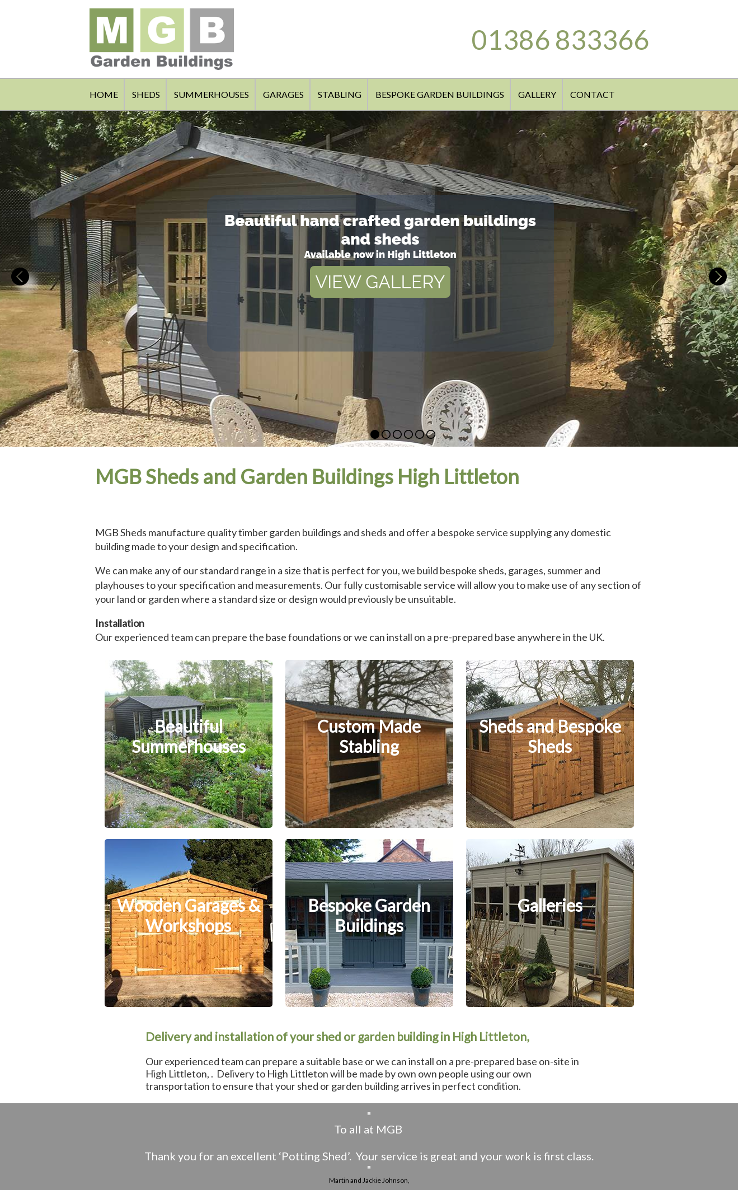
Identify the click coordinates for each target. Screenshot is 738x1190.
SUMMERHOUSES (211, 94)
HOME (104, 94)
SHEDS (146, 94)
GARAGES (283, 94)
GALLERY (537, 94)
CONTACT (592, 94)
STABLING (339, 94)
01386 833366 (560, 39)
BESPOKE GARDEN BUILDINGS (439, 94)
